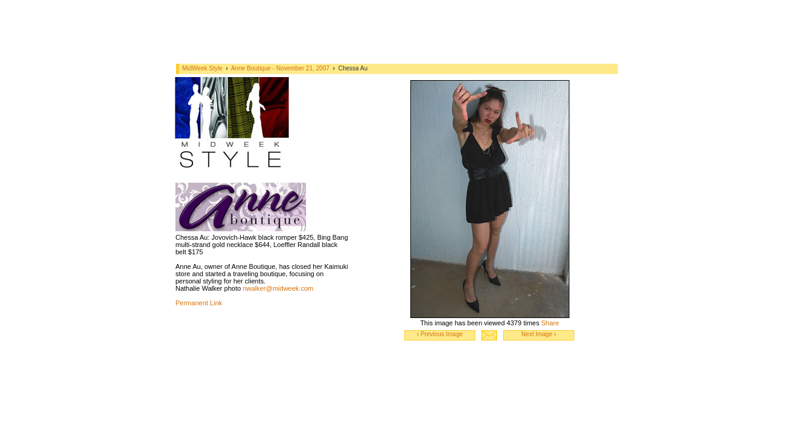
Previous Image (440, 334)
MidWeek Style (202, 68)
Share (549, 323)
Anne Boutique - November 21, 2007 (281, 68)
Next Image (538, 334)
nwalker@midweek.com (278, 288)
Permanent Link (198, 303)
